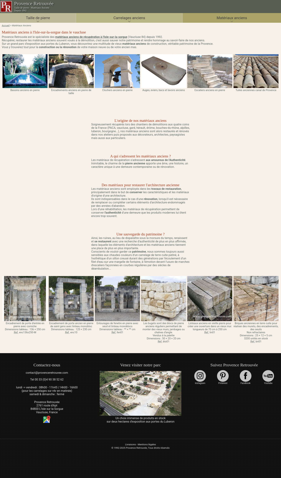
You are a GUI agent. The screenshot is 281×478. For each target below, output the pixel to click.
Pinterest (223, 377)
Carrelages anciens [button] (129, 18)
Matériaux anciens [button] (232, 18)
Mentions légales (147, 444)
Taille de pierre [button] (38, 18)
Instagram (200, 377)
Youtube (268, 377)
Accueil (6, 25)
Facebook (245, 377)
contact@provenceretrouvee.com (47, 372)
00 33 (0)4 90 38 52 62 (49, 379)
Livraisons (130, 444)
